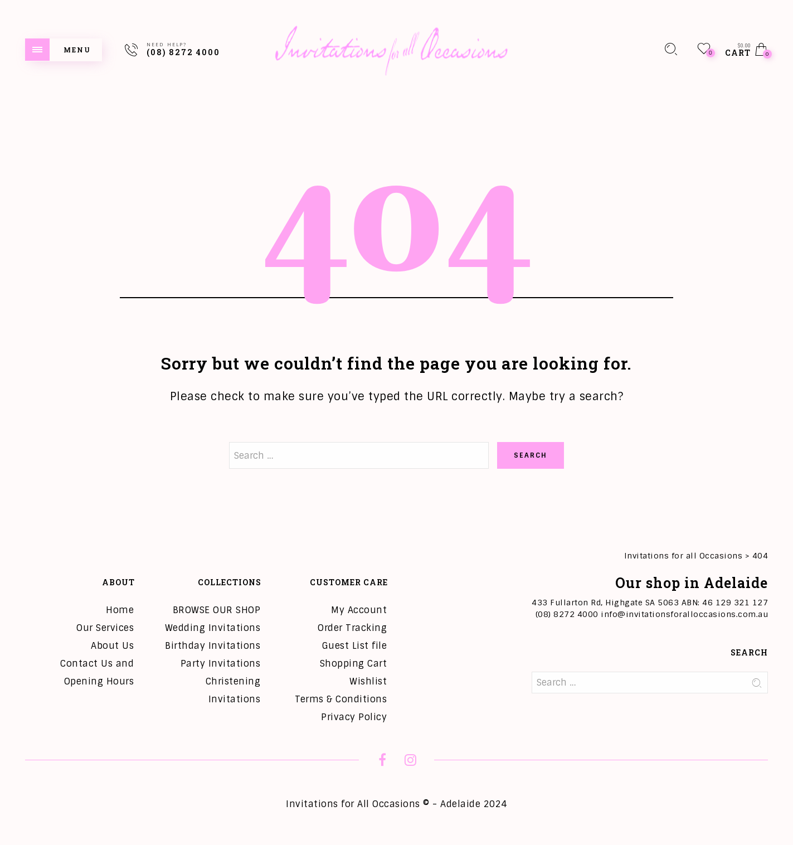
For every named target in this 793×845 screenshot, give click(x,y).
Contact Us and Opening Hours (97, 672)
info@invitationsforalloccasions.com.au (684, 614)
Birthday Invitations (212, 646)
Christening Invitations (233, 690)
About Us (112, 646)
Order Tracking (352, 628)
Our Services (105, 628)
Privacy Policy (354, 717)
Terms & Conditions (341, 699)
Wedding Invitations (213, 628)
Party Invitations (221, 663)
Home (120, 610)
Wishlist (368, 681)
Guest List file (354, 646)
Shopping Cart (353, 663)
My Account (359, 610)
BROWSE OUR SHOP (217, 610)
